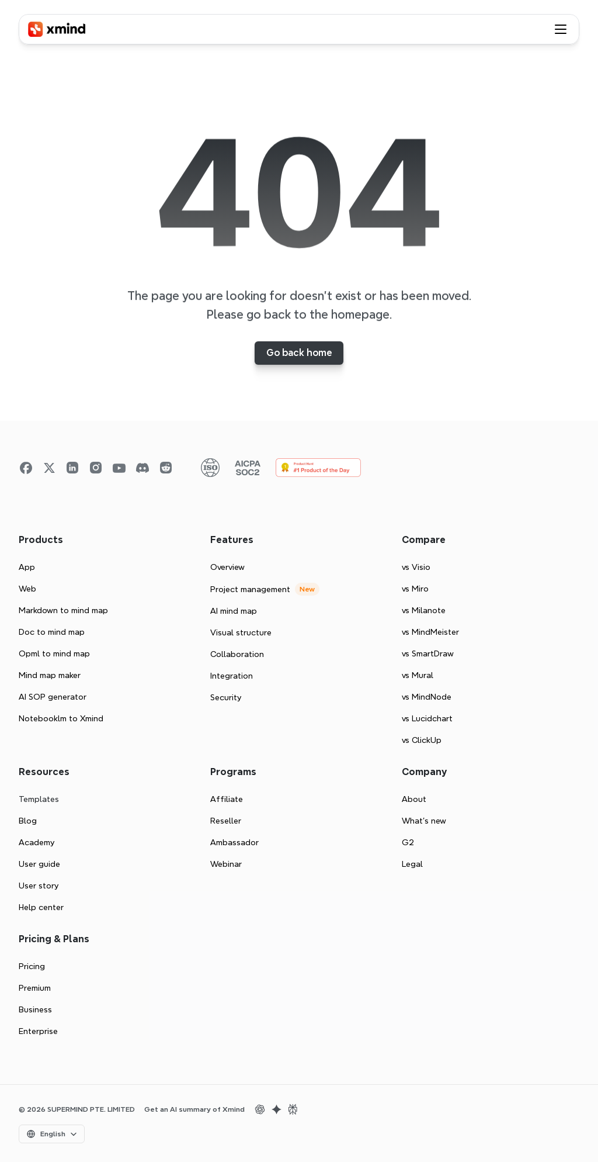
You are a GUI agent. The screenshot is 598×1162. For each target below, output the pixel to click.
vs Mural (417, 675)
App (27, 567)
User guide (39, 864)
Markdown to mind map (63, 610)
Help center (41, 907)
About (414, 799)
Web (27, 589)
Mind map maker (50, 675)
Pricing (32, 966)
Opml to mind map (54, 653)
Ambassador (234, 842)
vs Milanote (424, 610)
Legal (412, 864)
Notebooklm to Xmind (61, 718)
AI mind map (233, 611)
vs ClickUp (421, 740)
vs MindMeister (430, 632)
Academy (36, 842)
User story (38, 885)
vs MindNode (426, 697)
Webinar (226, 864)
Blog (28, 821)
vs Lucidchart (427, 718)
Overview (227, 567)
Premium (35, 988)
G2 (408, 842)
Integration (231, 676)
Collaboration (237, 654)
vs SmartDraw (428, 653)
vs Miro (415, 589)
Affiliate (226, 799)
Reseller (225, 821)
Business (35, 1009)
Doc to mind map (52, 632)
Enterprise (38, 1031)
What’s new (424, 821)
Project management (250, 589)
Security (225, 697)
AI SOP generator (52, 697)
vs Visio (416, 567)
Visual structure (241, 632)
